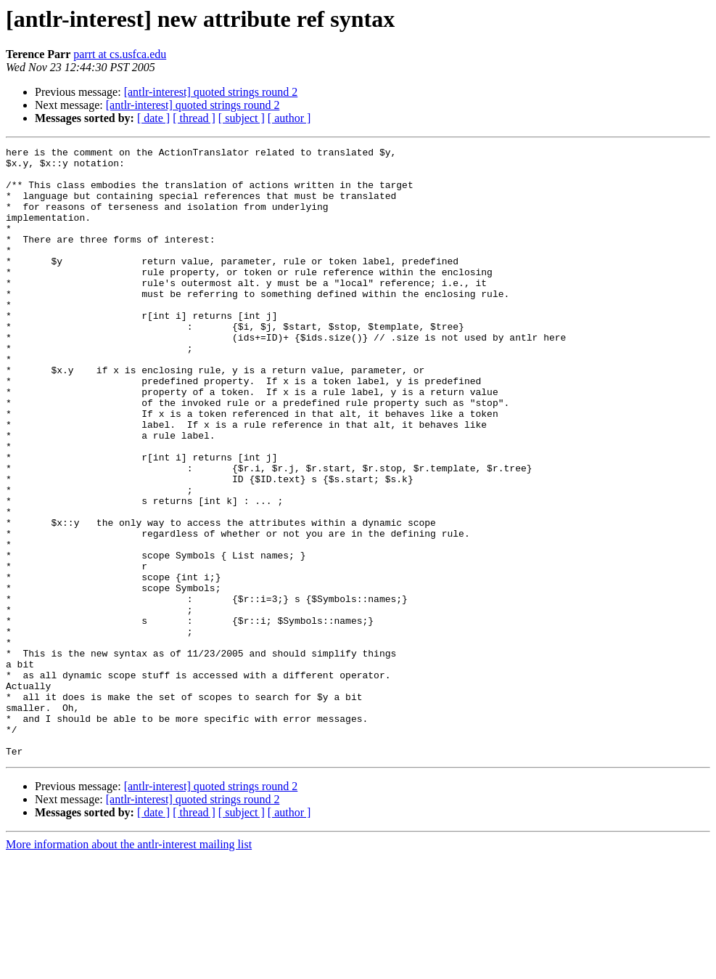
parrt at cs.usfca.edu (119, 54)
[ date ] (153, 118)
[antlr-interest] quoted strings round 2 (211, 92)
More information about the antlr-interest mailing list (129, 966)
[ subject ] (241, 118)
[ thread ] (194, 118)
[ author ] (289, 118)
